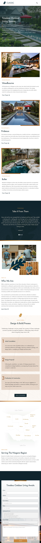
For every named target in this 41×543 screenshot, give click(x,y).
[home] (18, 3)
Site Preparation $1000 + (20, 514)
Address (4, 495)
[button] (37, 3)
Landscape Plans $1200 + (20, 513)
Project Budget (5, 519)
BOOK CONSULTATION (9, 39)
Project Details (5, 524)
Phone (4, 505)
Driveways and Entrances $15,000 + (20, 516)
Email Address (5, 500)
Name (4, 490)
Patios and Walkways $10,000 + (20, 517)
